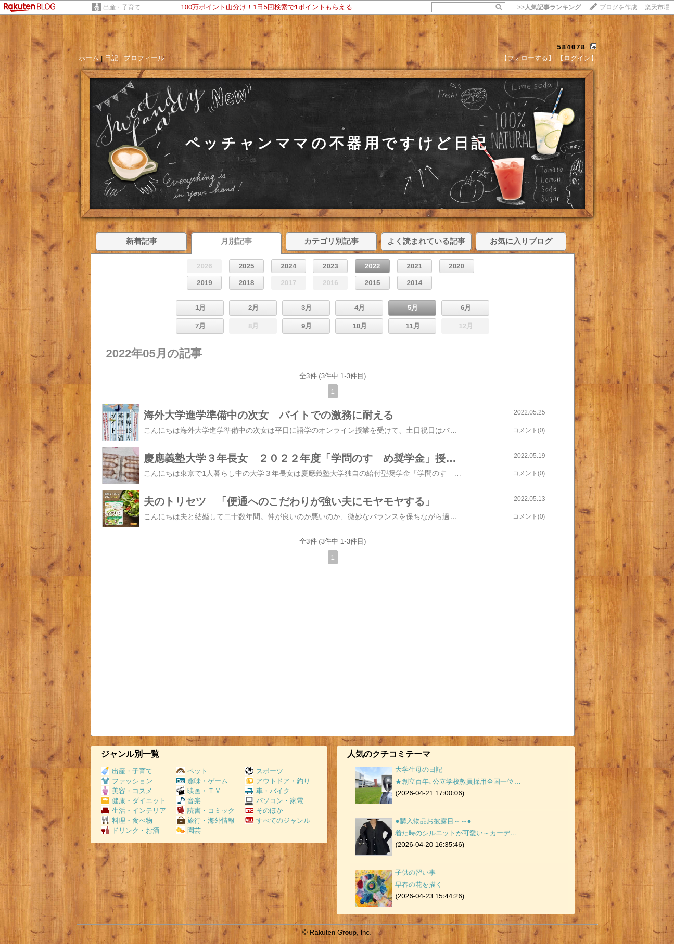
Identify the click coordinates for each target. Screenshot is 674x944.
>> (549, 7)
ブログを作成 (618, 7)
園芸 (188, 830)
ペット (192, 771)
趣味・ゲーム (202, 781)
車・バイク (267, 791)
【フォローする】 (528, 58)
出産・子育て (122, 7)
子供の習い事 (415, 872)
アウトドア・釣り (277, 781)
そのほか (264, 810)
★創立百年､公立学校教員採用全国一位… (457, 781)
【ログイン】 (577, 58)
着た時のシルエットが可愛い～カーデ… (456, 833)
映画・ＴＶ (198, 791)
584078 (571, 47)
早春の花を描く (418, 884)
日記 (111, 58)
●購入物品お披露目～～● (433, 821)
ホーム (89, 58)
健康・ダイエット (133, 801)
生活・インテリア (133, 810)
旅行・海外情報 (205, 820)
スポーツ (264, 771)
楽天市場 (657, 7)
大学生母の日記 (418, 769)
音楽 (188, 801)
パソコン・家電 (274, 801)
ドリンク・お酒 (130, 830)
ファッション (126, 781)
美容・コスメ (126, 791)
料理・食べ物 (126, 820)
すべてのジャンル (277, 820)
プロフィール (144, 58)
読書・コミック (205, 810)
